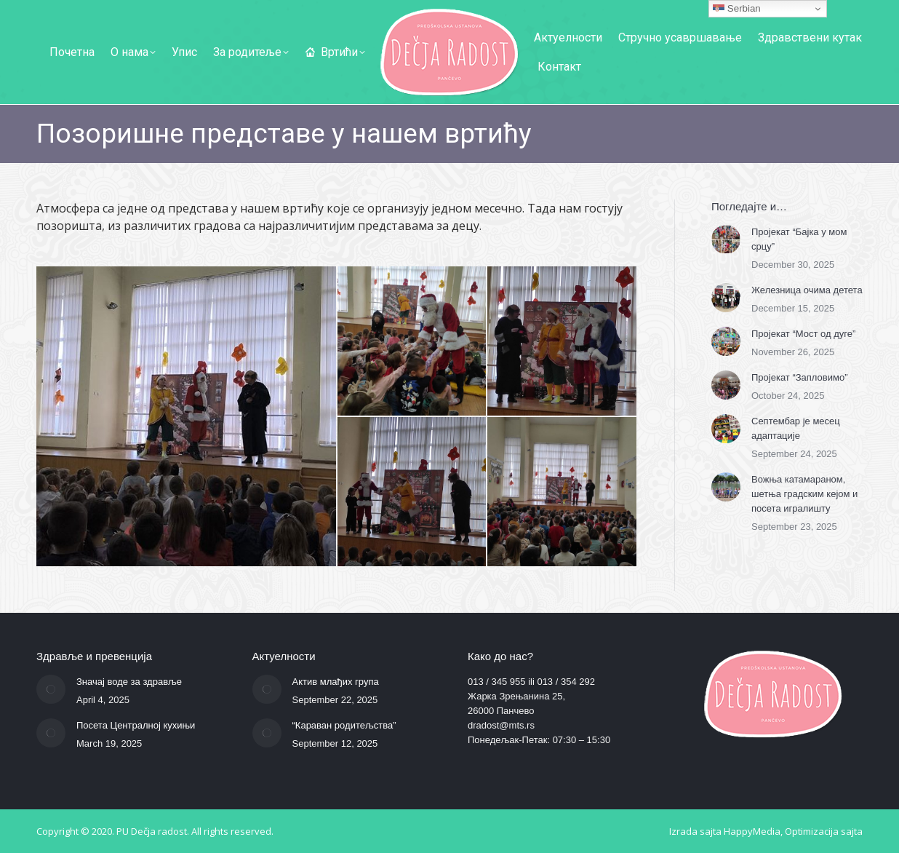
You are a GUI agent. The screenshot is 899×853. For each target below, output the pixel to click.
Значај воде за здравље (129, 681)
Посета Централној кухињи (135, 725)
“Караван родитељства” (344, 725)
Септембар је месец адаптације (795, 428)
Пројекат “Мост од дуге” (803, 333)
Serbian (737, 9)
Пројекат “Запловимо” (799, 377)
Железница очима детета (807, 290)
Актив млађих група (335, 681)
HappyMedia (752, 831)
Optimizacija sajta (824, 831)
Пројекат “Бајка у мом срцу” (799, 239)
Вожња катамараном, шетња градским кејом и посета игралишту (804, 494)
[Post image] (725, 239)
